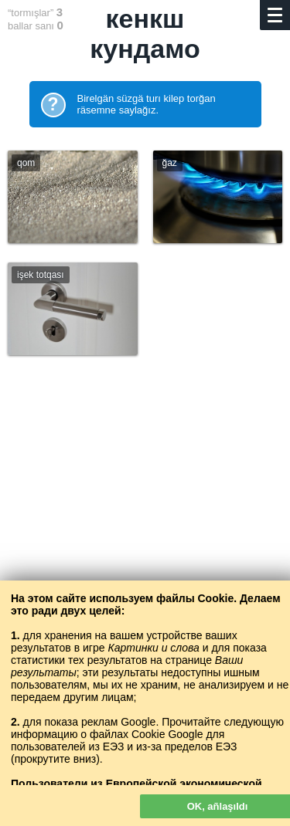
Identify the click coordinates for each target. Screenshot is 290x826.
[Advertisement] (145, 542)
